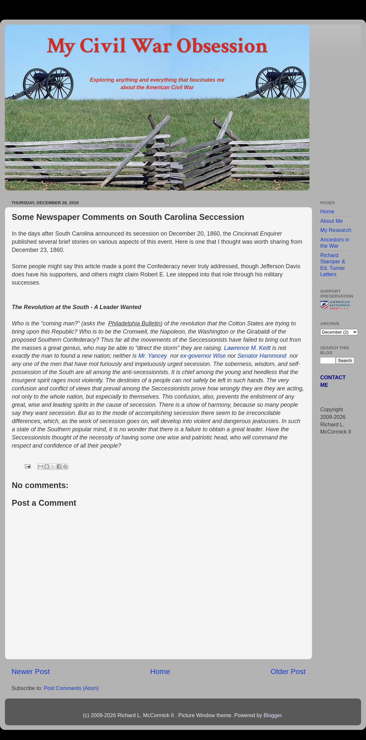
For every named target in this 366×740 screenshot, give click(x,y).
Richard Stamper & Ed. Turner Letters (332, 264)
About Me (331, 221)
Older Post (288, 671)
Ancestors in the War (334, 243)
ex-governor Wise (203, 356)
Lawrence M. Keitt (247, 348)
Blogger (272, 715)
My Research (335, 230)
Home (160, 671)
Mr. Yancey (152, 356)
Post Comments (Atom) (71, 688)
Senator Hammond (262, 356)
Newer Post (30, 671)
